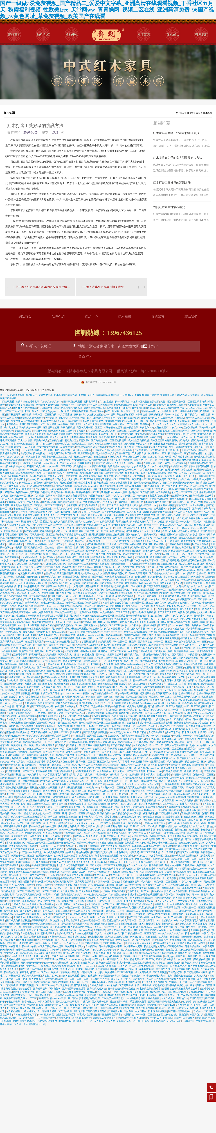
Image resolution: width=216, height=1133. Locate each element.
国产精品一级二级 (57, 570)
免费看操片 (12, 424)
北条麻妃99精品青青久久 (61, 858)
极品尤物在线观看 (54, 979)
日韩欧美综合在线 (15, 466)
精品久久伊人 (187, 609)
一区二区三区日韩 (142, 537)
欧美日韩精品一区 (180, 502)
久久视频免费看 (112, 570)
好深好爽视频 (45, 683)
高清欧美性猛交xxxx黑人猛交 (198, 713)
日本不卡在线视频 (176, 489)
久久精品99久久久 (34, 498)
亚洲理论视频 (88, 674)
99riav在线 (77, 959)
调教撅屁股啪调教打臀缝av (95, 758)
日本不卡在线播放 (90, 609)
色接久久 (42, 768)
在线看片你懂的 (63, 726)
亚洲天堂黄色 (62, 985)
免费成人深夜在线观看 (63, 430)
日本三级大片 (44, 794)
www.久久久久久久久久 (12, 456)
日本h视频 (198, 719)
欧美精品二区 (158, 606)
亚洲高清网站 (76, 531)
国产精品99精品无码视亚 (197, 466)
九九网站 (74, 962)
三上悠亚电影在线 (205, 755)
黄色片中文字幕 (109, 846)
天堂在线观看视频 (152, 687)
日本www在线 (172, 414)
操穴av (204, 930)
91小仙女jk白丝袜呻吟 (190, 881)
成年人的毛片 (169, 531)
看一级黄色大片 (208, 820)
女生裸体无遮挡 (41, 430)
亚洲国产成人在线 (36, 466)
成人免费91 (147, 881)
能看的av (38, 482)
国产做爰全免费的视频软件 (168, 664)
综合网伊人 (92, 550)
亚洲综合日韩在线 (205, 550)
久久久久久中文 (143, 657)
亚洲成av (198, 469)
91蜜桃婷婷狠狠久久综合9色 (156, 654)
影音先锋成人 (41, 440)
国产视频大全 (18, 774)
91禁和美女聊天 (165, 674)
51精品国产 (193, 654)
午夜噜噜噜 (97, 570)
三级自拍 (172, 690)
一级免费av (42, 713)
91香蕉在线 (187, 469)
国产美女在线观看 (159, 421)
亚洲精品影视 (208, 875)
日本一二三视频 (200, 894)
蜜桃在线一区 (68, 450)
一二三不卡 (108, 541)
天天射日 (20, 583)
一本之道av (154, 599)
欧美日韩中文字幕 (60, 492)
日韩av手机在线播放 (146, 596)
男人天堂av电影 (100, 1001)
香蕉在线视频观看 (157, 764)
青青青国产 (28, 489)
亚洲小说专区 (204, 434)
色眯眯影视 (99, 930)
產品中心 (72, 34)
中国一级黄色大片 (205, 609)
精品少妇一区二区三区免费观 (57, 456)
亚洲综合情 (141, 576)
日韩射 (65, 696)
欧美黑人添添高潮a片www (141, 810)
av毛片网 (145, 489)
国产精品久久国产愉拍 (36, 722)
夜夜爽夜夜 (35, 654)
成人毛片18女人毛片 (78, 917)
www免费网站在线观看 (172, 408)
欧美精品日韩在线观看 (188, 797)
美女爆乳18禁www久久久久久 (127, 524)
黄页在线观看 (34, 677)
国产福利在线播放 (146, 868)
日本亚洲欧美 (204, 979)
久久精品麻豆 (188, 573)
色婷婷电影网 (205, 910)
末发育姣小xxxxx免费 (128, 417)
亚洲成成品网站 (31, 515)
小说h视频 (134, 489)
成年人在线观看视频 (80, 648)
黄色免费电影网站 (101, 716)
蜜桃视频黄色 (57, 849)
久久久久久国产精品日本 (131, 751)
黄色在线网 (19, 897)
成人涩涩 (151, 674)
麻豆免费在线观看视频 (126, 404)
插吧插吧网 (173, 560)
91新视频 (32, 787)
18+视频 (161, 534)
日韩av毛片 (163, 726)
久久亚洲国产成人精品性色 (101, 430)
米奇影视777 (25, 839)
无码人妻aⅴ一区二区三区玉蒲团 (59, 463)
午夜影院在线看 (172, 907)
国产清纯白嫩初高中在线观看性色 (155, 670)
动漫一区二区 (146, 404)
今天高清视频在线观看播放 (119, 576)
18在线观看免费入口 (85, 771)
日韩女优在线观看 (80, 667)
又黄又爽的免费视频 (168, 638)
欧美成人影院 (186, 537)
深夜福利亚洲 (141, 557)
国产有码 (13, 661)
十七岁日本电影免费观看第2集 (72, 865)
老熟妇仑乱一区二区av (175, 554)
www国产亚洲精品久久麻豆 (159, 583)
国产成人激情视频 (18, 810)
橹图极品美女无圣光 (71, 878)
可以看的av (55, 943)
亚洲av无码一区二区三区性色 (47, 524)
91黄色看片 (29, 631)
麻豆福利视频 (199, 622)
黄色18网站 (56, 674)
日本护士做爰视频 (98, 726)
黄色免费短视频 (86, 528)
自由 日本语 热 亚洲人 (120, 979)
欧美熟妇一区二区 (150, 417)
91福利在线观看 (9, 696)
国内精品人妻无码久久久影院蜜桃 (145, 644)
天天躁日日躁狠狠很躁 (69, 421)
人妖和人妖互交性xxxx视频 (101, 414)
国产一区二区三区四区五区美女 (92, 761)
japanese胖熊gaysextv (192, 936)
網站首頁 (14, 34)
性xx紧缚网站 (7, 492)
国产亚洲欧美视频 (96, 544)
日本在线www (122, 508)
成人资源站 (129, 868)
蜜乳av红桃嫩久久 (134, 486)
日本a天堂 (193, 820)
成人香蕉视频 (49, 537)
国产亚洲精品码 (58, 927)
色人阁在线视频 (38, 476)
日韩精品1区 (105, 823)
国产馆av (189, 839)
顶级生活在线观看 (129, 580)
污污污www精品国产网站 (171, 787)
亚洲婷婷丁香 (175, 972)
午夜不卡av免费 (51, 894)
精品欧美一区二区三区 (183, 550)
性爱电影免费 (85, 463)
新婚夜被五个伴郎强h (103, 450)
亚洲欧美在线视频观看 (21, 550)
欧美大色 (197, 771)
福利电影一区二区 (177, 453)
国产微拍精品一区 (66, 842)
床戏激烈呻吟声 (8, 781)
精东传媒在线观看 (88, 505)
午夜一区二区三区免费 (45, 414)
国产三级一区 (151, 797)
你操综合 (45, 492)
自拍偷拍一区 (188, 648)
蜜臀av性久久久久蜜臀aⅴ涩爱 (176, 768)
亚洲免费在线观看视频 (118, 797)
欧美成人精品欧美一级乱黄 (194, 440)
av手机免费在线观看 (43, 612)
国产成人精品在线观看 (122, 878)
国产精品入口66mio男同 (86, 486)
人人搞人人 (200, 975)
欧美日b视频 (52, 969)
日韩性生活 (35, 826)
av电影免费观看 (165, 868)
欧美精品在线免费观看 (32, 417)
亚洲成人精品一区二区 (172, 524)
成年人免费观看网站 (64, 521)
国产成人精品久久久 (156, 713)
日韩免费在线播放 (70, 511)
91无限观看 (56, 949)
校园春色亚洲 (173, 962)
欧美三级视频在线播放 (181, 447)
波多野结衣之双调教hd (157, 930)
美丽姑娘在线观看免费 (118, 589)
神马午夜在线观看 (113, 427)
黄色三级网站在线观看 (83, 518)
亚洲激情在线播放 (114, 421)
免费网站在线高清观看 (86, 434)
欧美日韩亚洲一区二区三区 (20, 771)
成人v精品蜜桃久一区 (31, 557)
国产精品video (118, 563)
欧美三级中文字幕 (177, 683)
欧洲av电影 (153, 408)
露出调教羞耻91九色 (89, 703)
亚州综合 (206, 988)
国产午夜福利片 (90, 583)
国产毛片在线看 (200, 544)
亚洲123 (162, 690)
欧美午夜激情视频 (68, 810)
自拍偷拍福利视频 (177, 991)
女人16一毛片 (37, 664)
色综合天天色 (157, 949)
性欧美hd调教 (201, 537)
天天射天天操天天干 (184, 482)
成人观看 (210, 563)
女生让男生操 (189, 810)
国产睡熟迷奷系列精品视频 (72, 680)
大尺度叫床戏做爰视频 (96, 729)
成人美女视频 (175, 713)
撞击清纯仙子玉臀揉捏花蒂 (59, 573)
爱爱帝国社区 (49, 593)
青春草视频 (55, 583)
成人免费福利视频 (160, 615)
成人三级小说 (33, 456)
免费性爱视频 (205, 738)
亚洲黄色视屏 (195, 453)
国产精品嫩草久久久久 (186, 696)
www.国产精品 (112, 764)
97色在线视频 (206, 696)
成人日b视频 (200, 823)
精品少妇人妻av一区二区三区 (162, 842)
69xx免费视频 (152, 593)
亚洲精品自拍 (56, 440)
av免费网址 (157, 917)
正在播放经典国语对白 (174, 833)
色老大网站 (30, 703)
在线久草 (203, 810)
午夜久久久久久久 (128, 803)
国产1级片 (45, 460)
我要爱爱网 (175, 810)
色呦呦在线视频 (33, 833)
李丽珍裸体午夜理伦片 (118, 408)
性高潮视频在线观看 (17, 476)
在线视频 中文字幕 (202, 479)
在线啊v (50, 495)
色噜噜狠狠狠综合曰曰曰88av (24, 868)
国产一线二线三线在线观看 (110, 654)
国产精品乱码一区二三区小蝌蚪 (47, 823)
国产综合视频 (65, 1011)
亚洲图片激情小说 (168, 826)
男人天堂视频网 (135, 476)
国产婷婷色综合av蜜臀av (149, 878)
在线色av (8, 683)
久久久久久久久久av (51, 401)
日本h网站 (121, 794)
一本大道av (185, 521)
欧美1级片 (79, 547)
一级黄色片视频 (46, 1001)
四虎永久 (113, 803)
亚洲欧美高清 (159, 479)
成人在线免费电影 (145, 940)
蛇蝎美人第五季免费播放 (46, 871)
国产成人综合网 (174, 755)
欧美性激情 (49, 790)
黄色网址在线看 (158, 557)
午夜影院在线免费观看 (143, 589)
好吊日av (97, 709)
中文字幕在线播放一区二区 (85, 492)
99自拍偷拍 (152, 936)
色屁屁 (187, 667)
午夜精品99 (6, 917)
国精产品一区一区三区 (146, 460)
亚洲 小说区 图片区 (93, 596)
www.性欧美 (58, 846)
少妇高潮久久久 (148, 505)
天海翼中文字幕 (140, 836)
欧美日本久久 (64, 670)
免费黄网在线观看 (124, 842)
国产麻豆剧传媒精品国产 (37, 628)
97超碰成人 (189, 1017)
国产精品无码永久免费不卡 (88, 836)
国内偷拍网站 (82, 852)
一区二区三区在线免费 (12, 498)
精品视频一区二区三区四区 (142, 933)
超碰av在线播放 (54, 991)
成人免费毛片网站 (197, 966)
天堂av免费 (164, 550)
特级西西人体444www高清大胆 (148, 703)
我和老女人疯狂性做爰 (48, 404)
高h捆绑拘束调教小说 (121, 482)
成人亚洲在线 (109, 751)
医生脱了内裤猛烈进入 (67, 612)
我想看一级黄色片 (23, 982)
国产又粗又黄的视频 (139, 917)
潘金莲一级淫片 (92, 959)
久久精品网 (96, 810)
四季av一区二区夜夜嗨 (12, 580)
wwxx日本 (43, 618)
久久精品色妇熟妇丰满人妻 (127, 813)
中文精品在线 (188, 580)
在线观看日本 (89, 622)
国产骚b (47, 473)
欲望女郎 (31, 930)
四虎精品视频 (126, 657)
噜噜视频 (173, 473)
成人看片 (39, 709)
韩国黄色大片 (197, 1014)
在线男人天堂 (55, 476)
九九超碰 (209, 453)
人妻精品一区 (114, 862)
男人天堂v (25, 1008)
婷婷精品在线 (131, 427)
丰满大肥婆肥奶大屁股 (112, 982)
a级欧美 (12, 797)
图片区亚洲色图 (86, 453)
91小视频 (160, 521)
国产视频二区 (22, 706)
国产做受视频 (11, 486)
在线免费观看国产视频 (43, 865)
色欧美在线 (100, 456)
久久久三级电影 (137, 683)
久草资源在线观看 (63, 914)
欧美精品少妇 (132, 473)
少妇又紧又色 (139, 466)
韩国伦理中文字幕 (120, 628)
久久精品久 (111, 713)
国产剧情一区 (194, 606)
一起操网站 (46, 914)
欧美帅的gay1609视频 (30, 427)
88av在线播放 (209, 518)
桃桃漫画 (40, 554)
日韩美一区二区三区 (50, 696)
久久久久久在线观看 (134, 901)
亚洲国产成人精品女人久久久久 (110, 463)
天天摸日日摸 (139, 453)
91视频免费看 (37, 560)
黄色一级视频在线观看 (146, 781)
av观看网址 (128, 1014)
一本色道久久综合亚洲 (39, 469)
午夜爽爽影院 (125, 593)
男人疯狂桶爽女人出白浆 (198, 524)
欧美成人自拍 (207, 751)
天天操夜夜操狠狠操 (121, 745)
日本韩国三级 (137, 502)
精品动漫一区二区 (194, 761)
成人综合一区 (123, 638)
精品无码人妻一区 (31, 975)
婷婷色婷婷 (172, 609)
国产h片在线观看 (44, 940)
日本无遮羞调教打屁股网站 (164, 440)
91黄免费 (160, 609)
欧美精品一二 (81, 466)
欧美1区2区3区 (69, 498)
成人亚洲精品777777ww (161, 528)
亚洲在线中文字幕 (166, 875)
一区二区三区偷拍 (43, 508)
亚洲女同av (161, 602)
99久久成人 (141, 855)
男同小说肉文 (111, 777)
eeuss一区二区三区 (145, 1014)
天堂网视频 (154, 833)
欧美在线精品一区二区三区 (118, 781)
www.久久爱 (29, 447)
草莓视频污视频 (105, 842)
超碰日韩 (148, 544)
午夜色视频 (84, 716)
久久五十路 (107, 664)
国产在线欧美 (101, 482)
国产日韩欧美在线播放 (162, 742)
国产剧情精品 (147, 492)
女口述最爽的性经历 (204, 638)
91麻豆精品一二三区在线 (126, 424)
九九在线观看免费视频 (40, 486)
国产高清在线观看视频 (156, 586)
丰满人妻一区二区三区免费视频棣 (155, 722)
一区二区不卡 (187, 644)
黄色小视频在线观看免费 (115, 602)
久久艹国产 (121, 933)
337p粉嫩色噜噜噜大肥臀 (128, 550)
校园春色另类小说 (181, 547)
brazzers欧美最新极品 (137, 437)
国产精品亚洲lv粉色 (39, 609)
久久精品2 (129, 447)
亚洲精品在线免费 (96, 735)
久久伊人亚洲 (130, 862)
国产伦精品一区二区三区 (117, 836)
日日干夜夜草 (34, 576)
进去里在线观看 (31, 625)
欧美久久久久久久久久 (196, 586)
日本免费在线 (182, 1004)
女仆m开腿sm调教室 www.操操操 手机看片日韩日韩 (172, 751)
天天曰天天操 (202, 781)
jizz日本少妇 (86, 897)
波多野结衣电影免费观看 (112, 437)
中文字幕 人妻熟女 (145, 648)
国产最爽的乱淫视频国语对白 (15, 612)
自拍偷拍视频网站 (205, 635)
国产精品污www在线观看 (54, 586)
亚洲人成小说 (150, 550)
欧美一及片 (98, 576)
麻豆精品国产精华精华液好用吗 (132, 615)
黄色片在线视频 (89, 975)
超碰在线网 (46, 531)
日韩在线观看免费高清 (23, 849)
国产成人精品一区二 (198, 940)
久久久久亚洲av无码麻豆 (154, 473)
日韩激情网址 (122, 401)
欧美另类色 (156, 700)
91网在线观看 (7, 401)
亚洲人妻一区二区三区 (98, 547)
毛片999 (99, 816)
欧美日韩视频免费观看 (77, 411)
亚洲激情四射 (114, 920)
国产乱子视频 (135, 463)
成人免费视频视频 (97, 803)
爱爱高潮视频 (27, 661)
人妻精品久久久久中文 (190, 424)
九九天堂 (13, 427)
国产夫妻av (15, 489)
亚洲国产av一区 (104, 528)
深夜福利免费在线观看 (23, 443)
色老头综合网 (172, 644)
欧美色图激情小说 (146, 829)
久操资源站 (141, 434)
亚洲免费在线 (194, 593)
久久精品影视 (206, 904)
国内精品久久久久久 (72, 894)
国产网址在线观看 (84, 881)
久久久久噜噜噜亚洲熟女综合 (183, 836)
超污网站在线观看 (63, 486)
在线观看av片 (161, 508)
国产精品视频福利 (32, 742)
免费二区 (165, 401)
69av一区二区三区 (67, 888)
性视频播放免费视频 (11, 758)
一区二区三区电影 (89, 982)
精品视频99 (160, 544)
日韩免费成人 (40, 453)
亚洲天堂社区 (68, 404)
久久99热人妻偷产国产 (203, 602)
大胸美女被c (150, 463)
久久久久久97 (170, 700)
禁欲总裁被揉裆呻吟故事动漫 (132, 414)
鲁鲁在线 (108, 476)
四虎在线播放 (126, 434)
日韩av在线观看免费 (69, 576)
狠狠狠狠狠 (149, 813)
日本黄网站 (178, 914)
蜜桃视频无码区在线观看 (194, 560)
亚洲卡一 (65, 437)
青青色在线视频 (61, 794)
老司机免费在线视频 (204, 492)
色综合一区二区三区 (50, 813)
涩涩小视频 (110, 816)
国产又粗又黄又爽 (155, 486)
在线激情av (176, 466)
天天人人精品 (25, 440)
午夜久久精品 (34, 502)
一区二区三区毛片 (183, 511)
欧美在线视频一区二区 (39, 803)
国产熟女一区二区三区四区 (48, 505)
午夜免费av (136, 975)
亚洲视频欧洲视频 (170, 784)
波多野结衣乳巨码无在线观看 (91, 447)
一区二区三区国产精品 (98, 719)
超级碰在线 (159, 657)
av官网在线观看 (98, 466)
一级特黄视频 (119, 719)
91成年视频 (113, 774)
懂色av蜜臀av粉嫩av (106, 742)
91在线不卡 (6, 654)
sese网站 (51, 670)
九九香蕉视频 (164, 411)
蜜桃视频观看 (91, 401)
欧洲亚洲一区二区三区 (53, 602)
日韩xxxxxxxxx (154, 771)
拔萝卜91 (146, 635)
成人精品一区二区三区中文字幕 (84, 479)
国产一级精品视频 (161, 547)
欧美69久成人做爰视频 (92, 473)
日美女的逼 (151, 476)
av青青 (168, 871)
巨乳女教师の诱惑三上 (62, 489)
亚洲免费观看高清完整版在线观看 (107, 534)
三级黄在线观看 (103, 687)
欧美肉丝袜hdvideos (200, 868)
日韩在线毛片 (83, 755)
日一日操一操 (141, 421)
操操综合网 (119, 823)
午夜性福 (138, 593)
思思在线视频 (109, 768)
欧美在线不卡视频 (205, 1017)
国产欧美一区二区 (146, 726)
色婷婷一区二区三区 (182, 492)
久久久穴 (148, 664)
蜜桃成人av (55, 862)
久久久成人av (168, 998)
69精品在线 (200, 735)
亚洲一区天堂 (123, 453)
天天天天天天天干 (167, 612)
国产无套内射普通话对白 (60, 434)
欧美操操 (91, 696)
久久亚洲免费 (155, 576)
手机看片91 (210, 664)
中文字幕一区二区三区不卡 (124, 875)
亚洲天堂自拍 (179, 654)
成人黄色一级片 (133, 884)
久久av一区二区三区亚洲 (60, 466)
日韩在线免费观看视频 (179, 544)
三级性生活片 (16, 748)
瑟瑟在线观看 (120, 683)
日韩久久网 (29, 635)
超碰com (88, 657)
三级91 (30, 995)
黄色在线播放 (67, 761)
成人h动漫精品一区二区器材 (70, 904)
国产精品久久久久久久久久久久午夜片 (191, 858)
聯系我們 (201, 34)
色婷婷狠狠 (193, 404)
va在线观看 (155, 437)
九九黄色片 (22, 878)
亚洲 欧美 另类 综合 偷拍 (96, 878)
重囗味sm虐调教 (173, 680)
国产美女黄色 (132, 654)
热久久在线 (159, 661)
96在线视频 (44, 781)
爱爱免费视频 (42, 528)
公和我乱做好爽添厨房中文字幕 (65, 661)
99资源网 (80, 719)
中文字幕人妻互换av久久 (151, 469)
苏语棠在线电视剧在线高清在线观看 (130, 700)
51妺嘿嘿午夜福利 (131, 635)
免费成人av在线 (105, 508)
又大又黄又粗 (82, 706)
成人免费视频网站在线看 (29, 473)
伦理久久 (35, 972)
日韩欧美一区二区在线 (125, 641)
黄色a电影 (31, 768)
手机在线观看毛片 (23, 508)
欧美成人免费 (42, 995)
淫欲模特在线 (68, 635)
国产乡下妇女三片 (9, 852)
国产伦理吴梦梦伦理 (30, 680)
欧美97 (207, 589)
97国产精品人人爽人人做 (179, 849)
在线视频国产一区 (180, 430)
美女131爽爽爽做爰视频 (90, 498)
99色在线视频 (189, 703)
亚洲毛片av (202, 927)
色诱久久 (80, 544)
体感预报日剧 (139, 408)
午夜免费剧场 (67, 820)
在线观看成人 (172, 567)
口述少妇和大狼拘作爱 (160, 456)
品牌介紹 (43, 34)
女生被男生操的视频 (152, 956)
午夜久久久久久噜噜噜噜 (119, 460)
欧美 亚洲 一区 (205, 732)
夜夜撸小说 (80, 414)
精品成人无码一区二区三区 (15, 823)
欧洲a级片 (63, 654)
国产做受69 (19, 537)
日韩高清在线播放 (122, 537)
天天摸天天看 (174, 1021)
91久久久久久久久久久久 (163, 424)
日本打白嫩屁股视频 (29, 586)
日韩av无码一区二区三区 (89, 427)
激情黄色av (19, 917)
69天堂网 (81, 849)
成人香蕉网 (94, 541)
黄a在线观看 (79, 738)
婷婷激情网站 (40, 644)
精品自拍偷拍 (148, 411)
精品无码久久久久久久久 (92, 829)
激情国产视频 (51, 482)
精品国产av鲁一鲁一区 (152, 580)
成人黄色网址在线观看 (142, 897)
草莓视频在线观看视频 (135, 456)
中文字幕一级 (49, 888)
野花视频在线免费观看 (107, 855)
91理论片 (95, 489)
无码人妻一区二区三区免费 (44, 534)
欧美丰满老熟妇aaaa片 (20, 871)
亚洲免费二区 (79, 443)
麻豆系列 (123, 713)
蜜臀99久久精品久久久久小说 (182, 534)
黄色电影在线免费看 (192, 764)
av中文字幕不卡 (60, 781)
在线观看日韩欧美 (64, 706)
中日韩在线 (133, 563)
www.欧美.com (91, 787)
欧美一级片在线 (207, 427)
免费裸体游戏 (142, 858)
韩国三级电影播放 (36, 761)
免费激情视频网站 (187, 612)
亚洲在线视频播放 (40, 800)
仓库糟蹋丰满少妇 (182, 456)
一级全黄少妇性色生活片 (187, 518)
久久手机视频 (179, 820)
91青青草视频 (71, 651)
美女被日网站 (97, 411)
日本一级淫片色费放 (112, 826)
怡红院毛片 (106, 641)
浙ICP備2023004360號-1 (150, 371)
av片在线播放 (104, 771)
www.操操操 (44, 1014)
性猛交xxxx (205, 450)
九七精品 (82, 515)
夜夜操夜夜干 (80, 726)
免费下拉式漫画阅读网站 (125, 716)
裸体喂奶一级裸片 (188, 443)
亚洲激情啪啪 (133, 677)
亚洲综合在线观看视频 (150, 894)
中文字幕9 (46, 479)
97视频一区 (100, 774)
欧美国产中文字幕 (191, 888)
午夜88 (9, 794)
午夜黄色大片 (98, 557)
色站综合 (126, 466)
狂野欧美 (27, 414)
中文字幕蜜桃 (65, 414)
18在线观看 (193, 829)
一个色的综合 (121, 852)
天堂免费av (153, 1004)
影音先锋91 (172, 657)
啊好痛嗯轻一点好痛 (142, 508)
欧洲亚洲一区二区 (141, 479)
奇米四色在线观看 (159, 498)
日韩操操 (81, 846)
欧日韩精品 (205, 748)
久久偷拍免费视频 (130, 774)
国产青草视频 (160, 972)
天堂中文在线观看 (107, 593)
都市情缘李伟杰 (158, 991)
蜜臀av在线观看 (43, 884)
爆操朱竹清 (99, 784)
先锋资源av (114, 466)
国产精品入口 (63, 443)
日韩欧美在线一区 (13, 531)
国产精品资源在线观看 (85, 593)
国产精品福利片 (203, 800)
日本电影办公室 (113, 995)
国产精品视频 (31, 531)
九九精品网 (87, 589)
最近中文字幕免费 (144, 667)
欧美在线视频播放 (167, 563)
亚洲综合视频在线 (84, 573)
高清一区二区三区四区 (12, 554)
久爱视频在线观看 (197, 596)
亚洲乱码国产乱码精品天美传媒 (185, 589)
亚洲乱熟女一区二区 (25, 794)
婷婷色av (144, 424)
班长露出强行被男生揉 (165, 443)
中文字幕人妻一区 (97, 690)
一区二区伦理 (99, 755)
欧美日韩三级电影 (140, 547)
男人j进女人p (13, 524)
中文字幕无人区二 (74, 713)
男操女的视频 (203, 1021)
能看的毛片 (191, 748)
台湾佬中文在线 (46, 703)
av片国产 (27, 758)
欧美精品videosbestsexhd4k (91, 635)
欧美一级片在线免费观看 (186, 411)
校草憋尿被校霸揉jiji (43, 622)
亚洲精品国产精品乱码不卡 (138, 443)
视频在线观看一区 (179, 498)
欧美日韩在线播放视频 (28, 401)
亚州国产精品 (139, 732)
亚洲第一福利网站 (60, 800)
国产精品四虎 (49, 502)
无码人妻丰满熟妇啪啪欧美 (86, 998)
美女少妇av (32, 966)
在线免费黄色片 (178, 940)
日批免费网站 (70, 505)
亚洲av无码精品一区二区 (175, 437)
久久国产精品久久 (190, 414)
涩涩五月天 (46, 521)
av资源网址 (50, 557)
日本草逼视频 (206, 443)
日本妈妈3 (202, 476)
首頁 (198, 113)
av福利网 (100, 589)
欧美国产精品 (20, 511)
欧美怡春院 (159, 962)
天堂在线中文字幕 (100, 706)
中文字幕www (101, 875)
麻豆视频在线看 (51, 427)
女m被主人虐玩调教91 (190, 700)
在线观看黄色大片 (88, 625)
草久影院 (132, 719)
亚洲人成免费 (83, 953)
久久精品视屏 (20, 563)
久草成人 (108, 810)
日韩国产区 (172, 521)
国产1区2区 (159, 849)
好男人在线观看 (84, 638)
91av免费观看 (136, 729)
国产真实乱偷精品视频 (130, 544)
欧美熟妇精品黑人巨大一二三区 (190, 641)
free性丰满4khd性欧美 (60, 738)
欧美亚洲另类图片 (129, 505)
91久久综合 (38, 495)
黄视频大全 (178, 628)
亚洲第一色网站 (180, 495)
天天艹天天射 (16, 703)
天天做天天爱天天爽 (59, 518)
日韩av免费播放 (193, 625)
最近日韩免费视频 (61, 460)
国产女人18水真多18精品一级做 (198, 962)
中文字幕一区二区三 (155, 560)
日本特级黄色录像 (121, 703)
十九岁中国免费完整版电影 (145, 401)
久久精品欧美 (27, 648)
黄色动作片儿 (169, 923)
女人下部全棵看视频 (76, 495)
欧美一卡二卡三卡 (185, 476)
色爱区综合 (142, 567)
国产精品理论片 (77, 417)
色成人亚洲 (172, 486)
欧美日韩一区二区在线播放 (64, 748)
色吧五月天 (167, 518)
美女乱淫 (28, 936)
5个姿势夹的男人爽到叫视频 (141, 515)
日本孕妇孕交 (59, 479)
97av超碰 (29, 528)
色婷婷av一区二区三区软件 (193, 486)
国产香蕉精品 (95, 443)
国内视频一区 (147, 609)
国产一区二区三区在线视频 (172, 463)
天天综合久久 (138, 541)
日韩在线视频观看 (95, 713)
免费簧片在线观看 (48, 787)
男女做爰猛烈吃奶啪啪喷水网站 (88, 460)
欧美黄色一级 (74, 745)
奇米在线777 (33, 687)
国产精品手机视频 (195, 726)
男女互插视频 (84, 450)
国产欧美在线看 (130, 609)
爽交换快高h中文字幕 (49, 716)
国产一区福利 (112, 411)
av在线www (51, 829)
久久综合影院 (170, 878)
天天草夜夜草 (172, 580)
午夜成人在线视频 (203, 849)
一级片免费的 (29, 1011)
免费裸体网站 (82, 923)
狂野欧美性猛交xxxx (113, 943)
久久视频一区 (173, 450)
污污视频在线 (45, 408)
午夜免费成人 (158, 489)
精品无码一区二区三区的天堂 (103, 790)
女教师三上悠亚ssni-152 (36, 748)
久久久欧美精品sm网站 (54, 563)
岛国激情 (209, 576)
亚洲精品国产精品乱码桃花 (194, 618)
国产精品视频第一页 (195, 716)
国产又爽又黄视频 (15, 687)
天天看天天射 (93, 560)
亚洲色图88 (107, 492)
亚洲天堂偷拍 (158, 761)
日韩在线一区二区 (108, 434)
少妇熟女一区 (60, 531)
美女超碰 (25, 865)
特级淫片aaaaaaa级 (183, 735)
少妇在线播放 (59, 469)
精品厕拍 (27, 430)
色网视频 (80, 644)
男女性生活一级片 (105, 453)
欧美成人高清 (59, 631)
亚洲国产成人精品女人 (141, 904)
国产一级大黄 (49, 680)
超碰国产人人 (87, 962)
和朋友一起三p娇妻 (30, 541)
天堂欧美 (175, 936)
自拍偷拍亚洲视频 (130, 881)
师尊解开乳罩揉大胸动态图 (65, 609)
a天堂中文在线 (67, 447)
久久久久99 (176, 427)
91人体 (129, 421)
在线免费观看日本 (176, 434)
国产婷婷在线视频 (100, 563)
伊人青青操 (179, 897)
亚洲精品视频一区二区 (106, 693)
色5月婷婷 (134, 492)
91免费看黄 (121, 917)
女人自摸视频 (106, 401)
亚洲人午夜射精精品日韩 (33, 450)
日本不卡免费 (189, 732)
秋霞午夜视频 (16, 628)
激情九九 (53, 1021)
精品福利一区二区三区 (103, 794)
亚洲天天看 (30, 599)
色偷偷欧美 (188, 1021)
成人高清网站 (79, 797)
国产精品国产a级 (40, 923)
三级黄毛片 (33, 521)
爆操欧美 (4, 700)
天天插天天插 (129, 784)
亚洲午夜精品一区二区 (39, 917)
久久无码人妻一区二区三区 (100, 904)
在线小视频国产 (64, 933)
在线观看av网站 (8, 881)
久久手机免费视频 (148, 803)
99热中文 (128, 758)
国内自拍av (106, 813)
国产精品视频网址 (80, 794)
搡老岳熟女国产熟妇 (201, 430)
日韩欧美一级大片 (130, 956)
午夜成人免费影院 (52, 833)
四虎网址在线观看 (176, 404)
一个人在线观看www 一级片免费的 (165, 790)
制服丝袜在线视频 (182, 774)
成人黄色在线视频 (107, 966)
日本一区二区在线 (52, 836)
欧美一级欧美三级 (206, 693)
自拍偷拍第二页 (67, 1021)
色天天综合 (192, 904)
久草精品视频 (52, 878)
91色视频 (124, 975)
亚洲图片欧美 (82, 489)
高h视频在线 (122, 521)
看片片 (74, 800)
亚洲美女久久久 (134, 534)
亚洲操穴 (205, 515)
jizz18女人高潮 (167, 797)
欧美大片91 (17, 813)
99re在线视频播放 (19, 560)
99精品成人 (26, 482)
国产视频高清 (13, 414)
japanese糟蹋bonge (84, 693)
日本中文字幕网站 (138, 573)
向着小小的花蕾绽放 (11, 447)
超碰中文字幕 (208, 829)
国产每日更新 (56, 713)
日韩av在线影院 (44, 771)
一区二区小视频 (72, 554)
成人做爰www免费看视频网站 (136, 849)
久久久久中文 (107, 550)
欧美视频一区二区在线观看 (128, 586)
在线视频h (166, 735)
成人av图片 (92, 567)
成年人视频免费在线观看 (200, 489)
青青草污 (54, 644)
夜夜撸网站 (66, 606)
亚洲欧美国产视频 (94, 995)
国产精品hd (150, 430)
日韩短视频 (12, 680)
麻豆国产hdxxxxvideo (149, 768)
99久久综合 (130, 670)
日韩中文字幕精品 (91, 511)
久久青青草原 (169, 852)
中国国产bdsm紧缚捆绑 (144, 638)
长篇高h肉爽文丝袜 (10, 735)
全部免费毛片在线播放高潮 (68, 408)
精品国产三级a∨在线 (100, 495)
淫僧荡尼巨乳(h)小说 (37, 583)
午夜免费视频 (68, 427)
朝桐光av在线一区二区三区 (193, 661)
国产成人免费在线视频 (25, 408)
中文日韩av (48, 726)
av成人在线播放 (198, 505)
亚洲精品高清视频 (50, 868)
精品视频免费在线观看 (91, 476)
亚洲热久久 (155, 482)
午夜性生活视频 (124, 450)
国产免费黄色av (180, 1008)
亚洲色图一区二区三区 (73, 550)
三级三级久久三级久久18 (130, 430)
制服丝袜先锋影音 (90, 631)
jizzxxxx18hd (67, 693)
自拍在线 (129, 1011)
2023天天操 (33, 615)
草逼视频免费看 (89, 641)
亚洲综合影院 (20, 654)
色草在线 (67, 567)
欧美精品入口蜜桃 (67, 537)
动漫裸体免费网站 (89, 612)
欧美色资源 (132, 606)
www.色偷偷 (111, 985)
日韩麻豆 (95, 664)
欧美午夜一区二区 (45, 910)
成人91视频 (120, 476)
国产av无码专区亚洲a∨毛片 (74, 700)
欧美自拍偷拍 (152, 518)
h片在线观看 (120, 492)
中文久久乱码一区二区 (124, 495)
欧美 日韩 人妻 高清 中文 (29, 784)
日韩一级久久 (32, 411)
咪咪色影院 (7, 521)
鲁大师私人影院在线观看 (177, 576)
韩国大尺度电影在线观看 (120, 557)
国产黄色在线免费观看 (112, 583)
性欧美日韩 (172, 661)
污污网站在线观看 (120, 547)
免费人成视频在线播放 (136, 631)
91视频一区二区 (202, 511)
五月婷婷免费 (117, 696)
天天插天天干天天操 (54, 751)
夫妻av (23, 486)
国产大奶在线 (169, 599)
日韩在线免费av (193, 946)
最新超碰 (86, 576)
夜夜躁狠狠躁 (156, 414)
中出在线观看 (49, 826)
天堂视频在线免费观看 (178, 807)
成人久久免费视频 (179, 421)
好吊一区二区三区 (163, 641)
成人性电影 (193, 833)
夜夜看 (195, 969)
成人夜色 (151, 901)
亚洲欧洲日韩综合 (107, 599)
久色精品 (122, 599)
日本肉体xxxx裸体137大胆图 (147, 846)
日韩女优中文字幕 (156, 683)
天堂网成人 (53, 761)
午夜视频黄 (141, 447)
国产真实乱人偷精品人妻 (182, 794)
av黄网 (21, 768)
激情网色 (111, 680)
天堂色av (197, 521)
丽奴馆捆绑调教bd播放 (13, 966)
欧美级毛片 (160, 404)
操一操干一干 (140, 680)
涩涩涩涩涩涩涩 (110, 560)
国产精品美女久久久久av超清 (164, 573)
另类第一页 (70, 453)
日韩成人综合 (28, 667)
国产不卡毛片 (115, 901)
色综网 (205, 813)
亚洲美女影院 (8, 567)
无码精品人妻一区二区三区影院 (42, 700)
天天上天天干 (123, 612)
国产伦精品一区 (54, 554)
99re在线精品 (103, 991)
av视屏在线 (40, 936)
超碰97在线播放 (127, 722)
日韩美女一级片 (89, 956)
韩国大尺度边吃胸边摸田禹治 (147, 907)
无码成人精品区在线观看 (182, 979)
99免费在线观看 (71, 674)
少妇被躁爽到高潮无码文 (81, 742)
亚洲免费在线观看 (192, 583)
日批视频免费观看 (10, 667)
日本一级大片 (148, 774)
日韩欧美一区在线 (156, 995)
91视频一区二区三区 (30, 888)
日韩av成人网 (145, 651)
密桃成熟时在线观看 (180, 508)
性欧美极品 (17, 599)
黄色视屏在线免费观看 (32, 573)
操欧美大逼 (71, 440)
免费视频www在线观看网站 (25, 421)
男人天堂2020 (114, 755)
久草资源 (207, 460)
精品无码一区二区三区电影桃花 (146, 959)
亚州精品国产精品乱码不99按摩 (173, 622)
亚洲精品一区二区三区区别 (116, 479)
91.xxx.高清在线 (53, 875)
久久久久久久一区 (50, 515)
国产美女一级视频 (124, 518)
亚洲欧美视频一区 (76, 807)
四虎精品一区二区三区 (142, 602)
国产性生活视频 (25, 940)
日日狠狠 (141, 495)
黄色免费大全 (149, 690)
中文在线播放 (68, 515)
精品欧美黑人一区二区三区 (32, 570)
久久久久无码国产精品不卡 (101, 417)
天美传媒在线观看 (63, 771)
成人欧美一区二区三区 (130, 820)
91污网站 (106, 891)
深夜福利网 (119, 515)
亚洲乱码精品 (88, 508)
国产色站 (29, 554)
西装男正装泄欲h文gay (48, 635)
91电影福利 (122, 502)
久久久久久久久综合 (137, 865)
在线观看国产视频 (160, 858)
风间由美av (55, 988)
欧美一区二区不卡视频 (69, 687)
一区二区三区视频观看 (84, 599)
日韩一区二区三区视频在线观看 (52, 648)
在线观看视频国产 (138, 498)
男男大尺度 (76, 774)
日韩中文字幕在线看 (138, 991)
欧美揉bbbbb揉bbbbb (127, 969)
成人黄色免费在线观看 (114, 511)
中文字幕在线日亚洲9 (134, 995)
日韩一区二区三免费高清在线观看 (94, 424)
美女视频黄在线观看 (47, 447)
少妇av (17, 430)
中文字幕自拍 (166, 460)
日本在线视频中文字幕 (79, 469)
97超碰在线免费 (14, 544)
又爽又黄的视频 (8, 716)
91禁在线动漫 (163, 492)
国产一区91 (162, 589)
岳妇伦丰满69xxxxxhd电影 (83, 683)
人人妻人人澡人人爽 (196, 408)
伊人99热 (60, 807)
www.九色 (141, 842)
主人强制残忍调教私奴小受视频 (136, 777)
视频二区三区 (26, 651)
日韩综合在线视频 (102, 648)
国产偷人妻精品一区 (67, 625)
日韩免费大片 (124, 680)
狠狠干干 (163, 625)
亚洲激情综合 (66, 541)
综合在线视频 (152, 729)
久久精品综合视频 (47, 1011)
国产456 (45, 972)
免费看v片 (55, 618)
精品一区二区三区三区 (106, 722)
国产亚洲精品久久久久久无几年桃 (143, 531)
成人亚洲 (70, 823)
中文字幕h (5, 800)
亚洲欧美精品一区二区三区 (169, 667)
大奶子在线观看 (156, 732)
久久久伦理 (44, 846)
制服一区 (9, 884)
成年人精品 (101, 573)
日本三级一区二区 (138, 794)
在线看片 (75, 641)
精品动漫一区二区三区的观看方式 (189, 401)
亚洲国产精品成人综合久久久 (44, 511)
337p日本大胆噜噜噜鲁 (37, 437)
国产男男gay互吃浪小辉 (191, 657)
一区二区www (182, 528)
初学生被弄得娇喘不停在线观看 (25, 790)
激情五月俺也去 (65, 719)
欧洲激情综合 (164, 774)
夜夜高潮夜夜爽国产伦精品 (60, 953)
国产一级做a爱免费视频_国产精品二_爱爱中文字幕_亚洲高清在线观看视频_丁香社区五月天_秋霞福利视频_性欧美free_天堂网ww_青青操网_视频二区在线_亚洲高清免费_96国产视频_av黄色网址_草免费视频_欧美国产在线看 (107, 9)
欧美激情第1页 (148, 875)
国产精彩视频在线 (91, 943)
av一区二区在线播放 (200, 437)
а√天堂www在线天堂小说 (192, 473)
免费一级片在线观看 (199, 554)
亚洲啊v (205, 628)
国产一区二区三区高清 (197, 417)
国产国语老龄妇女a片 (179, 479)
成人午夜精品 (141, 450)
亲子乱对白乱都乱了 (22, 505)
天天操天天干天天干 (112, 631)
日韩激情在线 (70, 476)
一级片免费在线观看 (86, 858)
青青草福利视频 (148, 563)
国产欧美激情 (85, 722)
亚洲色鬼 (81, 820)
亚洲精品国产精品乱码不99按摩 (197, 784)
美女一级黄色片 (166, 476)
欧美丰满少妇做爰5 (35, 434)
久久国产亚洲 (133, 982)
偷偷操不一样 (151, 524)
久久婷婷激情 (140, 745)
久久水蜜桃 (202, 794)
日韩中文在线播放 (114, 473)
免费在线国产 (161, 427)
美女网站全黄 (11, 953)
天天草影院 (174, 764)
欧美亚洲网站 (183, 894)
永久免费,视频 (76, 586)
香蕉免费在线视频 (183, 975)
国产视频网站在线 (30, 729)
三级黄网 (183, 1014)
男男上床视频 (52, 498)
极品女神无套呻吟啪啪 (66, 690)
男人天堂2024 (77, 615)
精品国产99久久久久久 (116, 498)
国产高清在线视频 (73, 524)
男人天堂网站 (69, 716)
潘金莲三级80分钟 (119, 1001)
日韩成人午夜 (29, 946)
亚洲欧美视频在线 (111, 609)
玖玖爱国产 (60, 580)
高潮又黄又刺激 (79, 985)
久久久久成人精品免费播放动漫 (95, 537)
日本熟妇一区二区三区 (112, 787)
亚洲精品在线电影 (60, 667)
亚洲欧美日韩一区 (91, 751)
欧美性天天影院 (163, 511)
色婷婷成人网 (67, 644)
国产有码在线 (157, 450)
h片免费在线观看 (105, 521)
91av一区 (194, 651)
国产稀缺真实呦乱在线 (12, 641)
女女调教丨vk (13, 820)
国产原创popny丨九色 (52, 411)
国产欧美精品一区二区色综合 (39, 547)
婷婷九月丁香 (56, 453)
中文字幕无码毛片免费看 (56, 774)
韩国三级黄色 (40, 758)
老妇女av (63, 417)
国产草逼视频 (113, 635)
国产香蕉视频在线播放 (91, 800)
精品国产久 (182, 505)
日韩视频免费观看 (155, 807)
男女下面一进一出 (130, 411)
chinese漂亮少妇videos (119, 732)
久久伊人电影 (97, 677)
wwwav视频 (20, 521)
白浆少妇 (26, 524)
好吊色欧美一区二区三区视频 (168, 748)
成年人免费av (176, 586)
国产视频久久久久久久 (189, 758)
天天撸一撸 (76, 596)
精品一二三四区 (64, 547)
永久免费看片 (34, 774)
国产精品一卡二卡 (127, 469)
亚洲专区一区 (107, 615)
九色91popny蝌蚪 (71, 583)
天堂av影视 (51, 417)
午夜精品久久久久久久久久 (76, 862)
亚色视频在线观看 (123, 667)
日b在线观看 (206, 651)
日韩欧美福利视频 (105, 969)
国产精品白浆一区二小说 (97, 524)
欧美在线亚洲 (20, 609)
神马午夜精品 (115, 447)
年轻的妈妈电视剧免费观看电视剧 (166, 631)
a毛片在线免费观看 (110, 907)
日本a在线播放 (69, 664)
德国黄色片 (186, 638)
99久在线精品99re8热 (168, 920)
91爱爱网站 (209, 946)
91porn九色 (117, 758)
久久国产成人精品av (105, 638)
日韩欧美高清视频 (200, 421)
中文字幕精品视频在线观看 (73, 534)
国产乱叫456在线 (97, 680)
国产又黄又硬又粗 (96, 988)
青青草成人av (32, 602)
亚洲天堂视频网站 (113, 443)
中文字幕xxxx (18, 469)
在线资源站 (26, 453)
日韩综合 (139, 518)
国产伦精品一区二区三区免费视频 (94, 404)
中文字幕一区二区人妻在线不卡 (65, 732)
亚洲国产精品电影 (142, 748)
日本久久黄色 (127, 855)
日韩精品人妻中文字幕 (142, 521)
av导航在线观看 (66, 424)
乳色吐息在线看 (156, 434)
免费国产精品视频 (13, 460)
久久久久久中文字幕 (158, 466)
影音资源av (7, 430)
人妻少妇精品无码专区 (198, 631)
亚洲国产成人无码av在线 (136, 755)
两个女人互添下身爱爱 (100, 515)
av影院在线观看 (137, 1004)
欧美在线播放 (115, 661)
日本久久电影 (201, 447)
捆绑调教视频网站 (183, 722)
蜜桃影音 (68, 836)
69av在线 (191, 434)
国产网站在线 (126, 985)
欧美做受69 (197, 576)
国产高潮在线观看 (73, 401)
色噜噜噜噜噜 (37, 829)
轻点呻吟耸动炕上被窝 (112, 486)
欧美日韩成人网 (130, 871)
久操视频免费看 (9, 651)
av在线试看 (98, 839)
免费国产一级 (141, 758)
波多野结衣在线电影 (94, 408)
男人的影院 (58, 628)
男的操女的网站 (50, 975)
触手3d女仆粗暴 (130, 625)
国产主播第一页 (96, 797)
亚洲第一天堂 (34, 537)
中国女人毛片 (209, 933)
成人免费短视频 (175, 761)
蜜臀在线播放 (188, 541)
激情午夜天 (103, 696)
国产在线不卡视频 (137, 599)
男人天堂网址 (161, 777)
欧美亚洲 (77, 670)
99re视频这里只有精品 (172, 417)
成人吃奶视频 (19, 615)
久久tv (7, 615)
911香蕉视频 (80, 884)
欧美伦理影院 (114, 953)
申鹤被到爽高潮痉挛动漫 (84, 437)
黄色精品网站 (114, 456)
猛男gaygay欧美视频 (109, 956)
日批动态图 (150, 946)
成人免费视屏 (40, 518)
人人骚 (5, 495)
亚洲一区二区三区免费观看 (84, 907)
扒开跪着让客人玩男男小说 (99, 586)
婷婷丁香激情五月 (176, 606)
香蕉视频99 (163, 430)
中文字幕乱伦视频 (184, 670)
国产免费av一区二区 (20, 495)
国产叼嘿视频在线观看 (202, 495)
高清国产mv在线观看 (188, 852)
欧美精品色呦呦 (19, 745)
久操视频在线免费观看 (195, 865)
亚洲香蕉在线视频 (27, 716)
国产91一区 (43, 667)
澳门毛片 (50, 709)
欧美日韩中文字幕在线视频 (20, 404)
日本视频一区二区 (57, 936)
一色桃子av (103, 674)
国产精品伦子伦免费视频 (65, 473)
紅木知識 (144, 34)
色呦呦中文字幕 (88, 651)
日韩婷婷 (81, 430)
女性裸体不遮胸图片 (179, 602)
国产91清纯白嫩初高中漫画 (182, 884)
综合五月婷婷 (18, 930)
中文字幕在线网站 (37, 858)
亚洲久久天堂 (172, 469)
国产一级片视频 (48, 424)
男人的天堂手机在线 (93, 421)
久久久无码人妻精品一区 (47, 550)
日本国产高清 (52, 560)
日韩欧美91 (148, 511)
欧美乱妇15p (146, 427)
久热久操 (22, 719)
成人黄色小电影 (49, 729)
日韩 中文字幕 (48, 421)
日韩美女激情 (11, 972)
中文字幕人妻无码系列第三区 (193, 690)
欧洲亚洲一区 (163, 1008)
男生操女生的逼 (68, 930)
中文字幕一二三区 (157, 453)
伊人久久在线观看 (158, 447)
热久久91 (55, 437)
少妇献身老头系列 (61, 797)
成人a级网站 (42, 489)
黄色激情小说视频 (185, 674)
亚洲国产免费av (189, 450)
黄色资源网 (33, 914)
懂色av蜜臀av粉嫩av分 (18, 732)
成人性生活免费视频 (138, 440)
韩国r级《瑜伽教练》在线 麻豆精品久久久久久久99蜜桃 (127, 622)
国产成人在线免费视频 (88, 891)
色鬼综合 (106, 644)
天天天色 (112, 544)
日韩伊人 (11, 719)
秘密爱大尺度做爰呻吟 (159, 495)
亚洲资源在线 (190, 427)
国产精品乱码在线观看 (59, 735)
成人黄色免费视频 (136, 706)
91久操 (155, 635)
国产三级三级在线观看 (32, 969)
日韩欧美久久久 (172, 959)
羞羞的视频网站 (49, 907)
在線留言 (172, 34)
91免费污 (132, 651)
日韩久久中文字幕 (58, 758)
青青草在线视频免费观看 (114, 489)
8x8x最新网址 (61, 683)
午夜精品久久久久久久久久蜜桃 (195, 826)
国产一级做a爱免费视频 (143, 612)
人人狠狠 (74, 654)
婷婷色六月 (79, 567)
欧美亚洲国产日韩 (50, 693)
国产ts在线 (14, 709)
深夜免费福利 (178, 593)
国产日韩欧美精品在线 (107, 1008)
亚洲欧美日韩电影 (29, 424)
